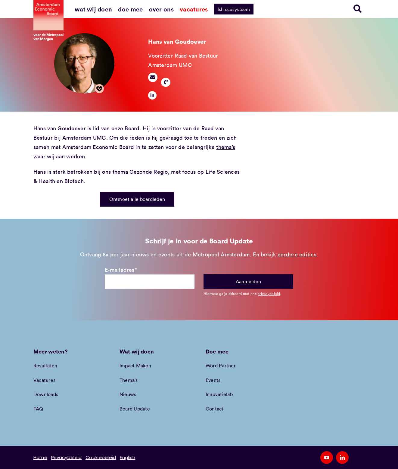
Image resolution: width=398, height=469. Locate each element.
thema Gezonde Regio (140, 171)
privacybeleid (268, 293)
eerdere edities (297, 254)
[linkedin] (152, 95)
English (127, 457)
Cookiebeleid (101, 457)
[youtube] (326, 457)
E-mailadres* (121, 269)
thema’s (225, 147)
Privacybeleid (66, 457)
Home (40, 457)
